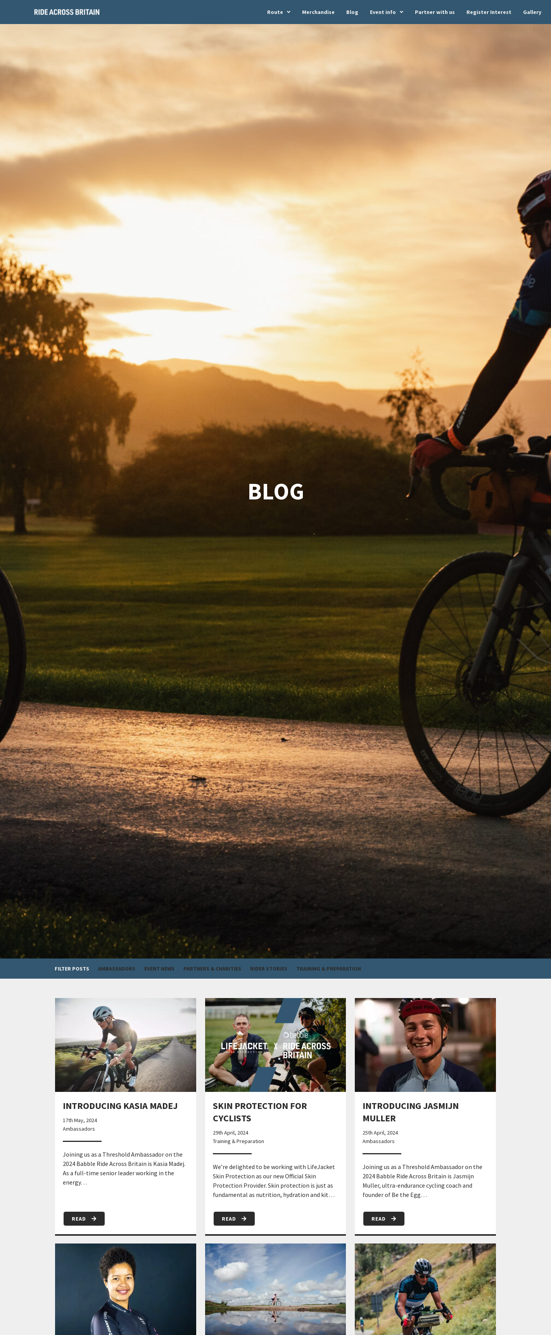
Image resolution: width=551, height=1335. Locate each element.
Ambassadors (116, 968)
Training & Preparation (328, 968)
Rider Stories (268, 968)
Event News (159, 968)
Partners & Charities (212, 968)
